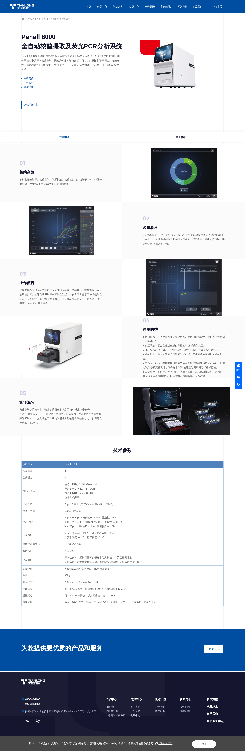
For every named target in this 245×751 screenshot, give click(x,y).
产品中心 (102, 6)
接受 (201, 743)
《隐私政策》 (165, 743)
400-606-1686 (33, 699)
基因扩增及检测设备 (60, 19)
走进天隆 (150, 6)
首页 (88, 6)
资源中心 (134, 6)
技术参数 (180, 138)
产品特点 (64, 138)
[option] (175, 67)
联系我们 (198, 6)
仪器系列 (43, 19)
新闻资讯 (166, 6)
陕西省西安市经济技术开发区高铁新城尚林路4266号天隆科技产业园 (63, 711)
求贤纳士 (182, 6)
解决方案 (118, 6)
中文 (215, 6)
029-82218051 (33, 704)
